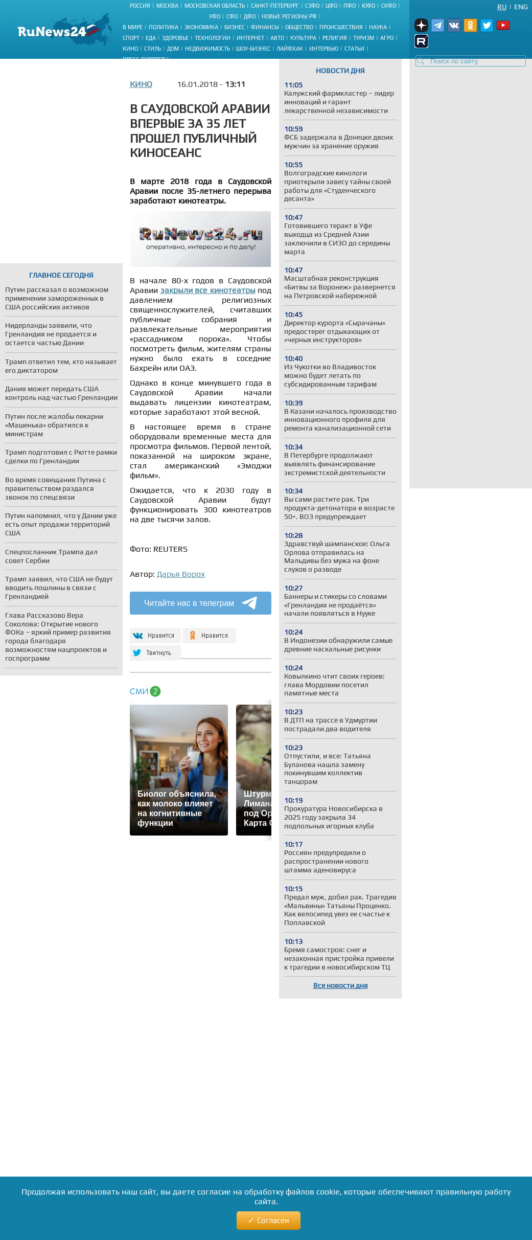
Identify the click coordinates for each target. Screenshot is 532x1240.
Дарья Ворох (181, 574)
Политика (163, 27)
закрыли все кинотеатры (208, 290)
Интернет (250, 38)
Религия (334, 38)
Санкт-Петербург (275, 6)
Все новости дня (340, 985)
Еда (151, 38)
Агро (387, 38)
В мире (133, 27)
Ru (501, 7)
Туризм (363, 38)
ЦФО (331, 6)
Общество (299, 27)
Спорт (131, 38)
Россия (140, 6)
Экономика (201, 27)
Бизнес (234, 27)
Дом (173, 49)
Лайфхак (289, 49)
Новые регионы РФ (289, 16)
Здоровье (175, 38)
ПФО (349, 6)
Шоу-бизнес (253, 49)
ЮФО (368, 6)
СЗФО (312, 6)
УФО (214, 16)
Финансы (265, 27)
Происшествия (341, 27)
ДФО (250, 16)
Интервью (323, 49)
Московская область (214, 6)
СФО (232, 16)
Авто (277, 38)
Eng (521, 7)
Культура (303, 38)
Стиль (152, 49)
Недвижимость (207, 49)
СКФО (388, 6)
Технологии (212, 38)
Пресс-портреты (146, 59)
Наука (378, 27)
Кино (130, 49)
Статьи (354, 49)
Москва (167, 6)
